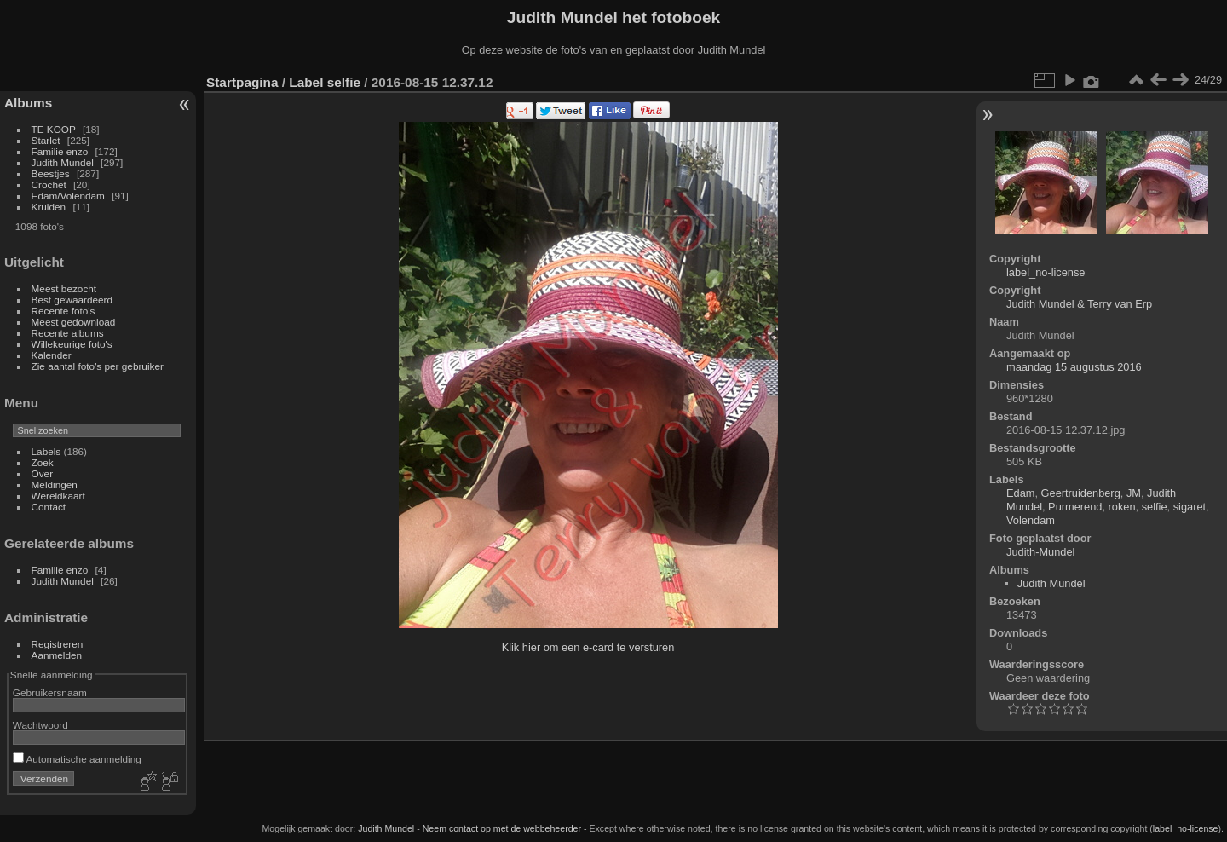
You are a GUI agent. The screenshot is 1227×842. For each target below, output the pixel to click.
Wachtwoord (40, 724)
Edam (1020, 493)
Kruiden (49, 206)
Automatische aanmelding (77, 758)
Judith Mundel (63, 162)
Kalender (52, 354)
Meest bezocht (64, 288)
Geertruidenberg (1080, 493)
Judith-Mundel (1040, 551)
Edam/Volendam (68, 195)
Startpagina (242, 82)
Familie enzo (60, 151)
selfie (343, 82)
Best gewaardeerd (72, 299)
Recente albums (68, 332)
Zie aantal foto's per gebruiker (98, 366)
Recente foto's (63, 310)
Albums (28, 102)
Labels (46, 451)
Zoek (43, 462)
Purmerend (1075, 506)
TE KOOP (54, 129)
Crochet (49, 184)
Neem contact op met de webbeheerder (502, 828)
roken (1122, 506)
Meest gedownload (74, 321)
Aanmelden (57, 654)
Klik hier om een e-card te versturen (588, 647)
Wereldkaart (58, 495)
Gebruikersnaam (50, 692)
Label (306, 82)
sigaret (1189, 506)
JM (1133, 493)
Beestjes (51, 173)
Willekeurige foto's (72, 343)
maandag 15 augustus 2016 (1074, 366)
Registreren (58, 643)
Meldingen (55, 484)
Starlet (46, 140)
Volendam (1030, 520)
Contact (49, 506)
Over (43, 473)
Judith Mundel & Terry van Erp (1079, 303)
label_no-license (1045, 272)
